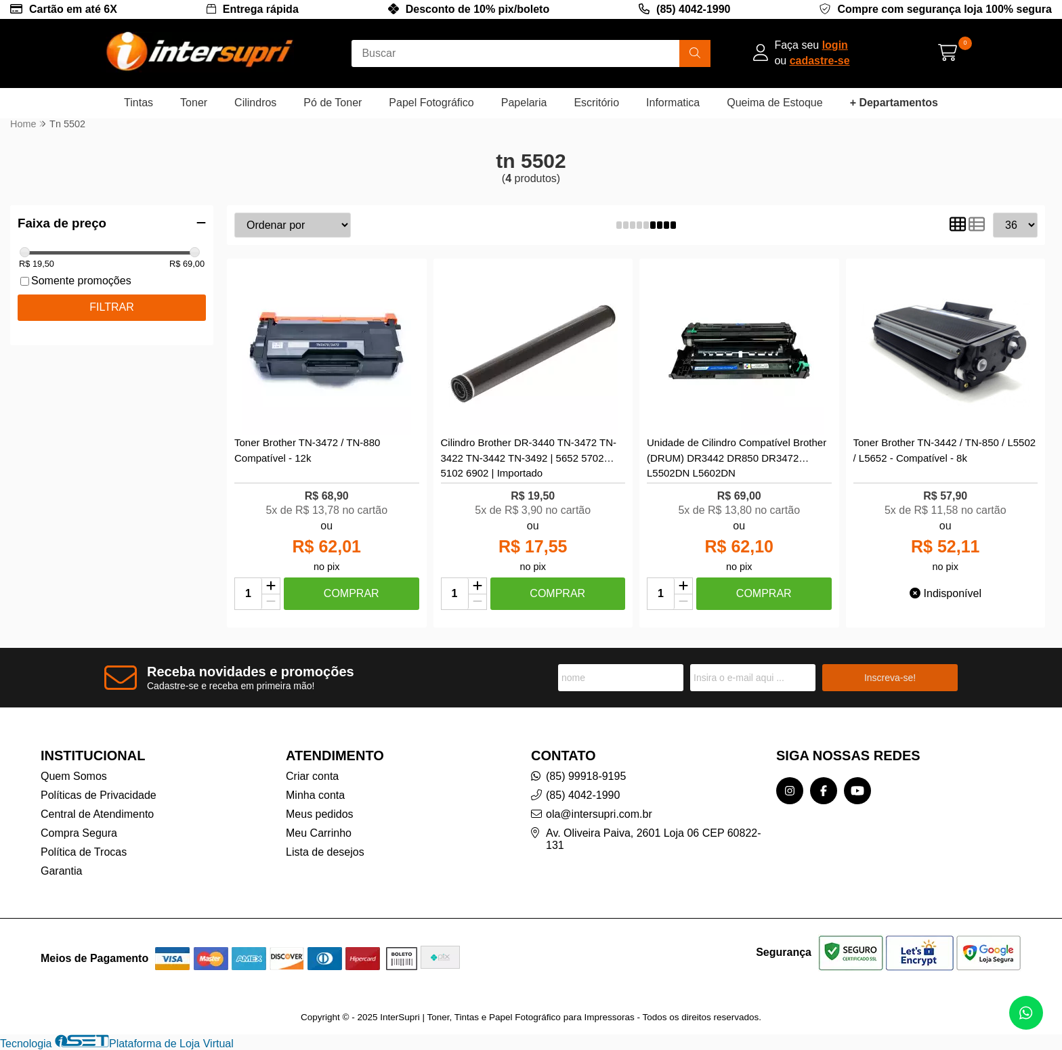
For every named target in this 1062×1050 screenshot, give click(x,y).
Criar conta (312, 776)
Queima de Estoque (774, 102)
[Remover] (271, 602)
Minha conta (315, 795)
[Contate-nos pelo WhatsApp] (1026, 1013)
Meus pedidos (320, 814)
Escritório (596, 102)
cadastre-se (820, 60)
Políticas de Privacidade (98, 795)
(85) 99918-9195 (586, 776)
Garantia (61, 871)
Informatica (673, 102)
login (835, 45)
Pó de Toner (332, 102)
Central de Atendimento (97, 814)
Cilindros (255, 102)
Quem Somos (74, 776)
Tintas (138, 102)
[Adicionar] (271, 586)
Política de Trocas (84, 852)
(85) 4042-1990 (693, 9)
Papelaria (524, 102)
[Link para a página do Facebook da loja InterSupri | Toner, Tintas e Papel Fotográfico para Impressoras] (823, 790)
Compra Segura (79, 833)
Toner (193, 102)
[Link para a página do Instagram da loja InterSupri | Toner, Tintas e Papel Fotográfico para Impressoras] (789, 790)
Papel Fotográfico (431, 102)
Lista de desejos (325, 852)
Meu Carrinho (319, 833)
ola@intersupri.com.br (599, 814)
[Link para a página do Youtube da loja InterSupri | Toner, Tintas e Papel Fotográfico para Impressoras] (857, 790)
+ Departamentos (894, 102)
